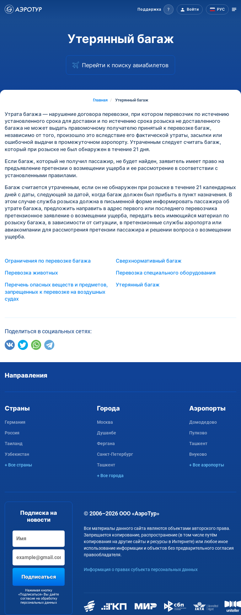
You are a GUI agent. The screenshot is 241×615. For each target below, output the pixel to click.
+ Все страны (18, 464)
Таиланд (14, 443)
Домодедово (203, 422)
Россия (12, 432)
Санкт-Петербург (115, 454)
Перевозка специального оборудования (166, 272)
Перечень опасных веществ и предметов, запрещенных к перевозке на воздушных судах (56, 291)
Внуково (198, 454)
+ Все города (110, 475)
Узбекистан (17, 454)
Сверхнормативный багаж (149, 261)
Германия (15, 422)
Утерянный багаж (138, 284)
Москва (105, 422)
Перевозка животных (31, 272)
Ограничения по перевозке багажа (48, 261)
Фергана (106, 443)
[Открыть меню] (234, 9)
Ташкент (106, 464)
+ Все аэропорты (206, 464)
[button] (155, 9)
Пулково (198, 432)
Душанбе (106, 432)
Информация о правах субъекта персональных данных (141, 569)
